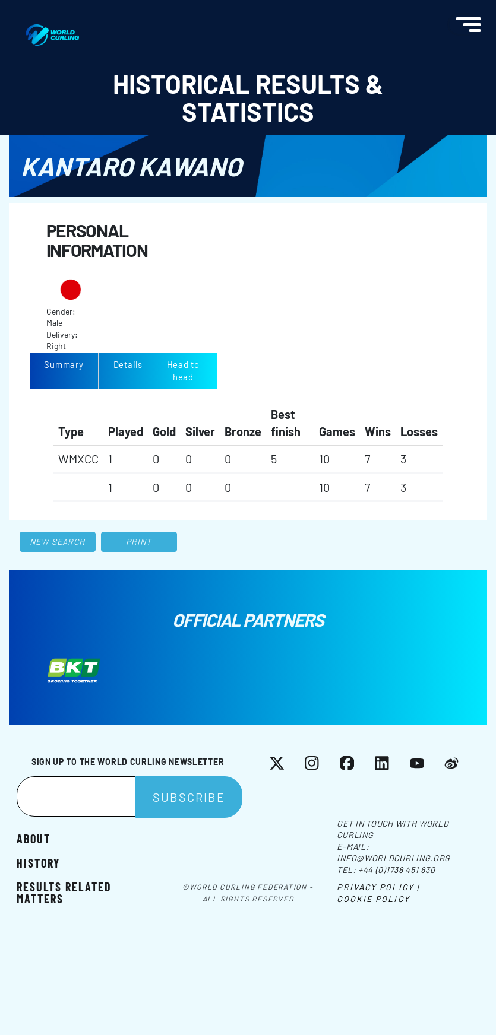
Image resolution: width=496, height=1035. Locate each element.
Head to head (183, 370)
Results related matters (64, 892)
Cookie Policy (373, 899)
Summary (63, 364)
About (33, 838)
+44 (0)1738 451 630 (396, 870)
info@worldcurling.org (393, 858)
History (38, 862)
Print (139, 541)
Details (128, 364)
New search (57, 541)
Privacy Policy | (378, 887)
